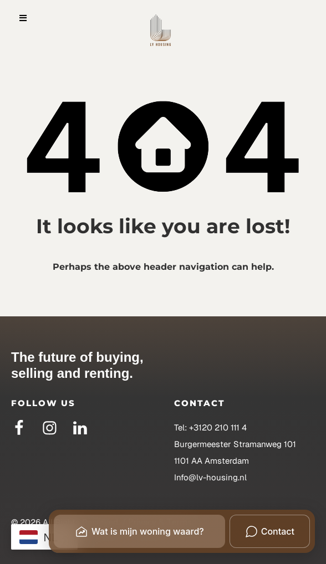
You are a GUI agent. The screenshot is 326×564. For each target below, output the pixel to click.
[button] (23, 18)
